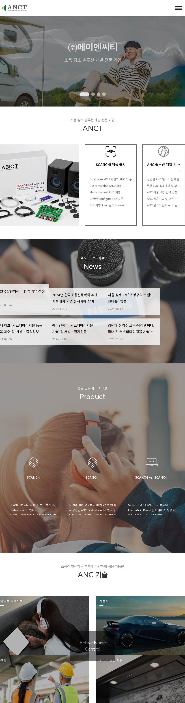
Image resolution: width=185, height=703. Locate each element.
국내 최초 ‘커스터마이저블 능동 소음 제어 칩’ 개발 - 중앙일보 (28, 335)
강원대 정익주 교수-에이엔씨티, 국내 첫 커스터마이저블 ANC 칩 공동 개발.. (156, 335)
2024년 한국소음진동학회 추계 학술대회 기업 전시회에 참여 (92, 297)
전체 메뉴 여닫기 (178, 8)
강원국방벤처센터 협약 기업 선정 (27, 296)
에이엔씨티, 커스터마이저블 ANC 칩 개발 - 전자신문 (91, 334)
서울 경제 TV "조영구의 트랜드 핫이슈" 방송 (156, 296)
